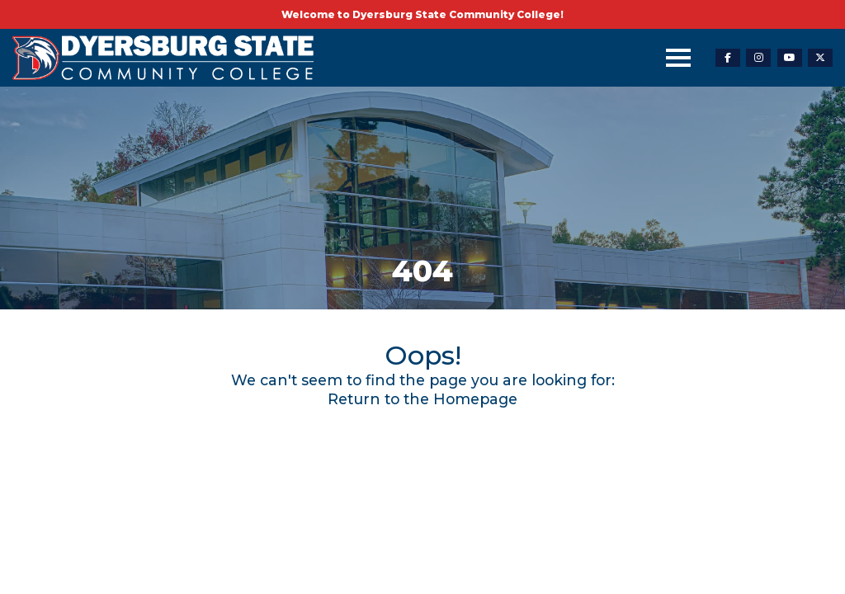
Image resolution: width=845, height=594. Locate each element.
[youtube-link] (789, 58)
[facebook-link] (727, 58)
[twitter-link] (820, 58)
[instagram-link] (758, 58)
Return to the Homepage (422, 399)
